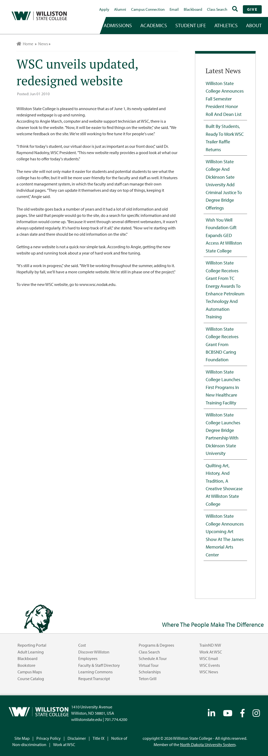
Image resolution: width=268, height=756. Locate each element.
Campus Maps (30, 671)
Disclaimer (77, 738)
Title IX (98, 738)
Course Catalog (31, 678)
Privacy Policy (48, 738)
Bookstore (26, 665)
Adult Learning (31, 652)
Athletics (226, 25)
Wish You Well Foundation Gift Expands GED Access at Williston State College (224, 235)
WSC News (208, 671)
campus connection (148, 9)
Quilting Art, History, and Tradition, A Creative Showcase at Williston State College (224, 484)
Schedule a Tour (153, 658)
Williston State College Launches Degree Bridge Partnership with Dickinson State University (223, 433)
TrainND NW (210, 645)
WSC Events (209, 665)
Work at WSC (210, 652)
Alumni (120, 9)
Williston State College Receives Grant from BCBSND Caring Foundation (222, 344)
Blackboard (193, 9)
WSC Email (208, 658)
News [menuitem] (43, 43)
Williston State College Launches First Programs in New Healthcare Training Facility (223, 387)
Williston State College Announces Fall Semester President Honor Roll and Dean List (225, 98)
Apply (104, 9)
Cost (82, 645)
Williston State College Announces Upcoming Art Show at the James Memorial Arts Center (225, 535)
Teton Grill (148, 678)
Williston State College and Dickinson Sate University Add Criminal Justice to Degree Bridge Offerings (224, 184)
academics (153, 25)
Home (24, 43)
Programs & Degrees (156, 645)
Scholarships (150, 671)
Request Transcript (94, 678)
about (254, 25)
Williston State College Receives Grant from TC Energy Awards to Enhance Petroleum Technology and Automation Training (225, 289)
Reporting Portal (32, 645)
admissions (118, 25)
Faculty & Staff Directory (99, 665)
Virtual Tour (149, 665)
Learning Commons (95, 671)
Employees (87, 658)
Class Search (217, 9)
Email (174, 9)
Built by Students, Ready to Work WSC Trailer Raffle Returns (225, 137)
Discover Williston (93, 652)
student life (190, 25)
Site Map (22, 738)
